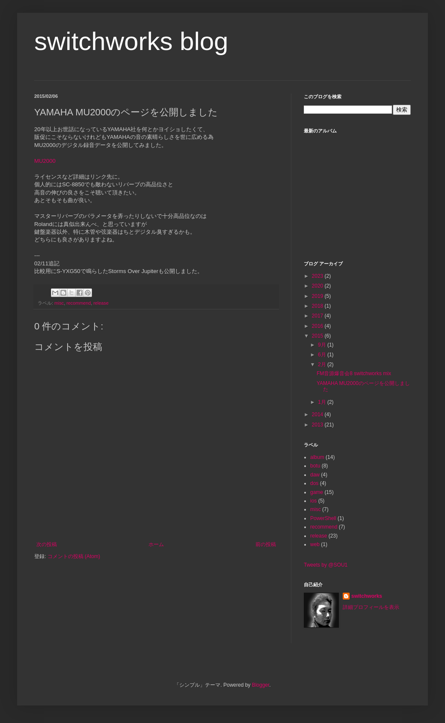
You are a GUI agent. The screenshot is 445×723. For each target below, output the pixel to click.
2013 (318, 425)
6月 (322, 355)
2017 (318, 316)
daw (315, 475)
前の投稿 (265, 544)
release (100, 303)
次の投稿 (46, 544)
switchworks (366, 596)
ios (313, 501)
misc (59, 303)
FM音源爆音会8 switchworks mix (354, 373)
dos (314, 483)
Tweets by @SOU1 (325, 565)
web (315, 544)
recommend (78, 303)
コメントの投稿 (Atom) (73, 556)
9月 (322, 345)
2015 (318, 336)
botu (315, 466)
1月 (322, 402)
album (317, 457)
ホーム (156, 544)
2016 (318, 326)
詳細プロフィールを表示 (371, 607)
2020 (318, 286)
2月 (322, 364)
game (316, 492)
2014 (318, 414)
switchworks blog (131, 41)
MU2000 (45, 161)
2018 (318, 306)
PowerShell (323, 518)
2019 (318, 296)
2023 (318, 276)
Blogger (261, 685)
